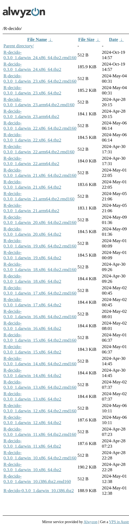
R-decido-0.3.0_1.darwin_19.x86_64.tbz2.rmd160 (39, 243)
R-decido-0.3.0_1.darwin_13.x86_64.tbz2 (32, 396)
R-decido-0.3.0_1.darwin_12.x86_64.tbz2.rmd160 (39, 408)
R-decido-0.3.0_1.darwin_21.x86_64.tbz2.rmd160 (39, 173)
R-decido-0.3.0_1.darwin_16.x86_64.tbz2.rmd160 (39, 314)
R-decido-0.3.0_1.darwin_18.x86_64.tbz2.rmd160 (39, 267)
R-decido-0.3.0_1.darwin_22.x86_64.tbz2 (32, 137)
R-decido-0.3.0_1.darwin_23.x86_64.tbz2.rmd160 (39, 78)
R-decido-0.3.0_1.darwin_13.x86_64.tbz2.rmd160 (39, 384)
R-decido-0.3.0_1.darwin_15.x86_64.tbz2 (32, 349)
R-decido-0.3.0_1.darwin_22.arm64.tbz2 (31, 161)
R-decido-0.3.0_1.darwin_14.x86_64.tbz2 (32, 373)
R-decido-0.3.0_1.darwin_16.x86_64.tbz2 (32, 326)
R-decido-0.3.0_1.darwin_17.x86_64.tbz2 (32, 302)
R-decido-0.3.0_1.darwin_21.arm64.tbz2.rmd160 (38, 196)
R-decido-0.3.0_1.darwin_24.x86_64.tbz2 (32, 67)
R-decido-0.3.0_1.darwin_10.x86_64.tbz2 (32, 467)
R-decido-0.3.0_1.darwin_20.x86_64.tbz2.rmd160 (39, 220)
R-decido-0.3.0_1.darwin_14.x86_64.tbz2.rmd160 (39, 361)
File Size (86, 39)
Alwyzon (91, 522)
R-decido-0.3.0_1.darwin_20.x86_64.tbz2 (32, 231)
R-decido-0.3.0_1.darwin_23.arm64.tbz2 (31, 114)
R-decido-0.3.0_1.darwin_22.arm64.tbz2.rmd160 (38, 149)
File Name (37, 39)
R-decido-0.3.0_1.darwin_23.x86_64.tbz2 (32, 90)
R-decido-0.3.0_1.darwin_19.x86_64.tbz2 (32, 255)
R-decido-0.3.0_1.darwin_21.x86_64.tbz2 (32, 184)
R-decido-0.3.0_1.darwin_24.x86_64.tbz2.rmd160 (39, 55)
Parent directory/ (18, 45)
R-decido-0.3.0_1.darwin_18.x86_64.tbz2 (32, 278)
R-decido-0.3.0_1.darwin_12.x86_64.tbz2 (32, 420)
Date (113, 39)
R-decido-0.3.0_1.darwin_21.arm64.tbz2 (31, 208)
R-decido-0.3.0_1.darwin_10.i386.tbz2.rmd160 (37, 479)
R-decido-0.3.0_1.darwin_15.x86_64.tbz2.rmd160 (39, 337)
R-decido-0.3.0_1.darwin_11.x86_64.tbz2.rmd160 (39, 432)
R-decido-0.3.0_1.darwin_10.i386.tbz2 (38, 490)
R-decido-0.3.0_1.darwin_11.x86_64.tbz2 (32, 443)
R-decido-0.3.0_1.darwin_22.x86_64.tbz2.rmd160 (39, 125)
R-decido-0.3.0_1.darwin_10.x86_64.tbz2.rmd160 (39, 455)
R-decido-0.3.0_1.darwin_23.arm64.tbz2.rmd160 (38, 102)
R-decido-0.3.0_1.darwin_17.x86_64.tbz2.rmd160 (39, 290)
